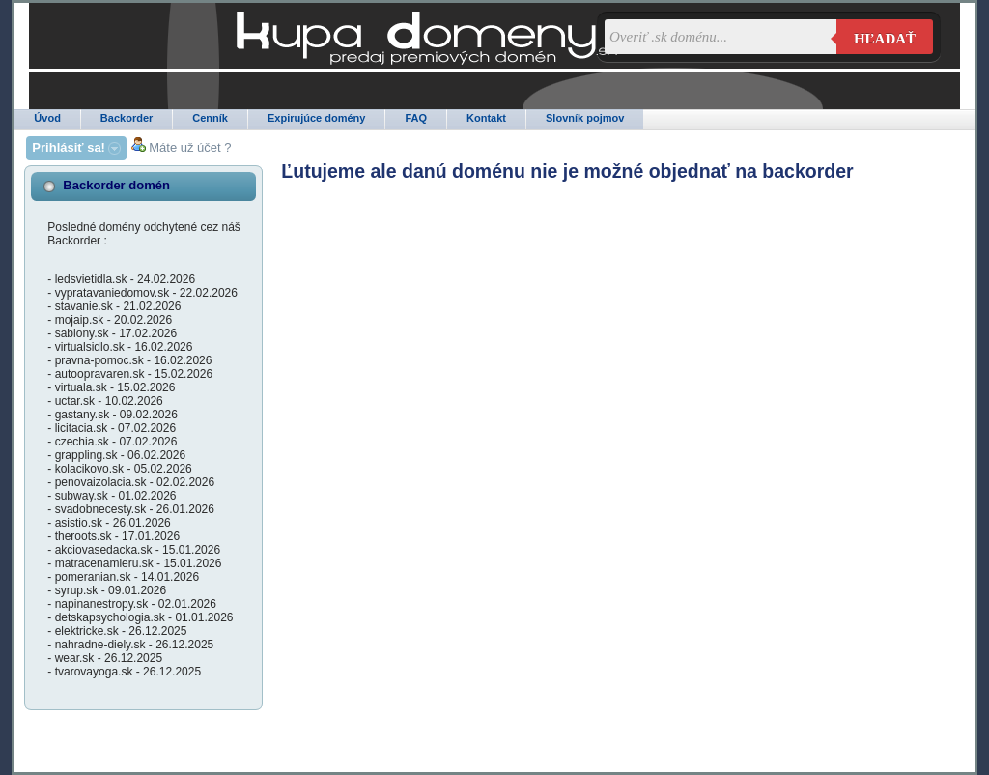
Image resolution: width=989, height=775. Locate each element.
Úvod (47, 118)
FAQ (416, 118)
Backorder (126, 118)
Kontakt (486, 118)
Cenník (210, 118)
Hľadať (885, 38)
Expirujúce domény (316, 118)
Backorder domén (116, 185)
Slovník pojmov (585, 118)
